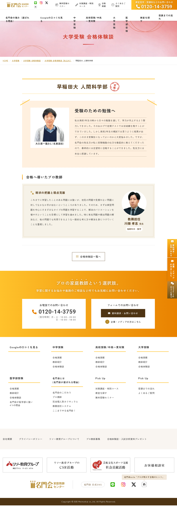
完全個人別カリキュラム (65, 411)
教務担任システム (62, 415)
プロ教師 (57, 406)
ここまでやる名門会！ (64, 420)
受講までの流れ (146, 398)
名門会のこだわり (62, 402)
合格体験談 (58, 376)
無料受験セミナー (104, 407)
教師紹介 (57, 371)
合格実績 (57, 367)
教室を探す (101, 402)
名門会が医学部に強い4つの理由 (21, 413)
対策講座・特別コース (107, 398)
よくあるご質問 (146, 402)
